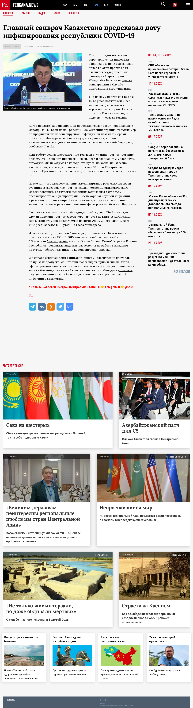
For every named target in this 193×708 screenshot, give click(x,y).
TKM (96, 5)
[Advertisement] (96, 340)
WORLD (119, 5)
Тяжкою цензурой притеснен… (163, 639)
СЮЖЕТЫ (76, 13)
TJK (85, 5)
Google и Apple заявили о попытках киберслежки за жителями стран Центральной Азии (166, 152)
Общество (28, 46)
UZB (107, 5)
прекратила (55, 245)
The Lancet (114, 212)
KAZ (65, 5)
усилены (59, 258)
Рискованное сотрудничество (114, 639)
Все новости (182, 271)
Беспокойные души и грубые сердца (68, 639)
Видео (43, 13)
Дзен (128, 287)
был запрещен (57, 241)
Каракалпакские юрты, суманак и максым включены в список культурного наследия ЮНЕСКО (168, 99)
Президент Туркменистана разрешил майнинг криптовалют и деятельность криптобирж (168, 258)
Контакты (11, 698)
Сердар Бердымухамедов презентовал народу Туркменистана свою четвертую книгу (165, 173)
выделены (103, 266)
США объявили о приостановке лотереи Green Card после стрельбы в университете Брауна (168, 71)
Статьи (26, 13)
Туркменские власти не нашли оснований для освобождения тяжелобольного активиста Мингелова (167, 122)
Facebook (52, 187)
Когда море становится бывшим (22, 639)
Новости (8, 13)
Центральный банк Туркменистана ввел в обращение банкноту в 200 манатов (167, 230)
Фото (59, 13)
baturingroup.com (120, 704)
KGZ (75, 5)
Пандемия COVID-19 (44, 46)
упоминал (125, 270)
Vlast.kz (49, 146)
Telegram (111, 287)
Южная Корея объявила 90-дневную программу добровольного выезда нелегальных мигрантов (167, 202)
